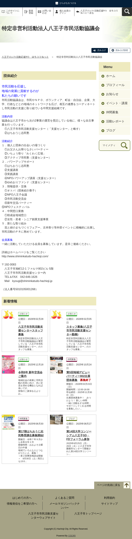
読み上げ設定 (122, 50)
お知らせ (112, 94)
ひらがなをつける (68, 3)
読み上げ (101, 50)
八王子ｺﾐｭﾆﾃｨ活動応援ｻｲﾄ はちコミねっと (25, 57)
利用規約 (109, 497)
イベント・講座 (117, 103)
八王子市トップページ (88, 513)
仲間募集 (112, 112)
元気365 (72, 536)
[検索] (124, 145)
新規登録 (31, 11)
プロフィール (115, 85)
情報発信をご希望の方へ (22, 503)
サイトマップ (109, 503)
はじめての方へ (22, 497)
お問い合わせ (46, 11)
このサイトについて (12, 11)
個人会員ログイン (65, 11)
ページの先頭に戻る (108, 484)
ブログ (110, 130)
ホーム (110, 76)
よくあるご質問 (64, 497)
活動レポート (115, 121)
